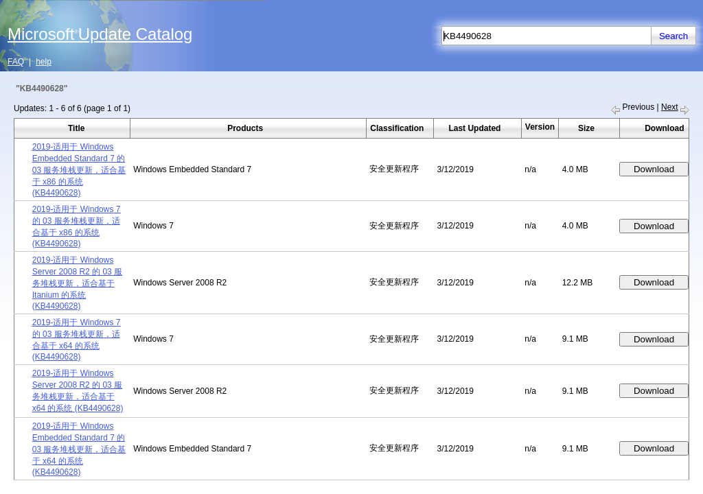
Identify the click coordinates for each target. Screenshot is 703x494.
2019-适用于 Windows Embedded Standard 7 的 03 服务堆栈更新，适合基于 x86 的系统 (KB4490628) (79, 170)
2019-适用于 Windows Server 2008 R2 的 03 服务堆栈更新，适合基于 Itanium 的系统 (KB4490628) (77, 283)
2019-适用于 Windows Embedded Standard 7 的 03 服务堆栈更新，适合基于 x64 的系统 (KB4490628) (79, 449)
